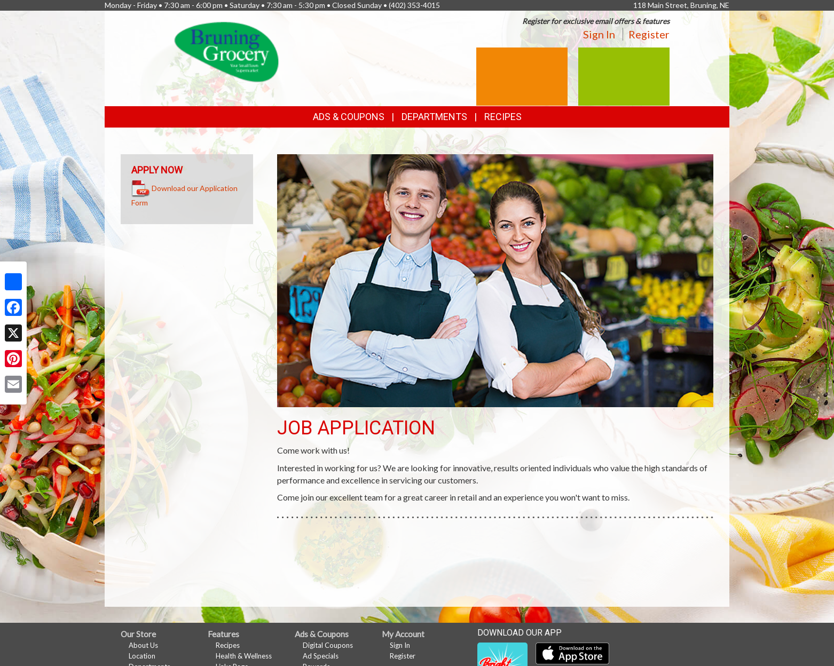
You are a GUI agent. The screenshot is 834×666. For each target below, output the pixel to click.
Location (142, 656)
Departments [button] (434, 116)
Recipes (503, 116)
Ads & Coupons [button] (348, 116)
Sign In (599, 34)
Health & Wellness (244, 656)
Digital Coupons (328, 645)
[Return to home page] (226, 51)
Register (649, 34)
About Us (143, 645)
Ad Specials (321, 656)
